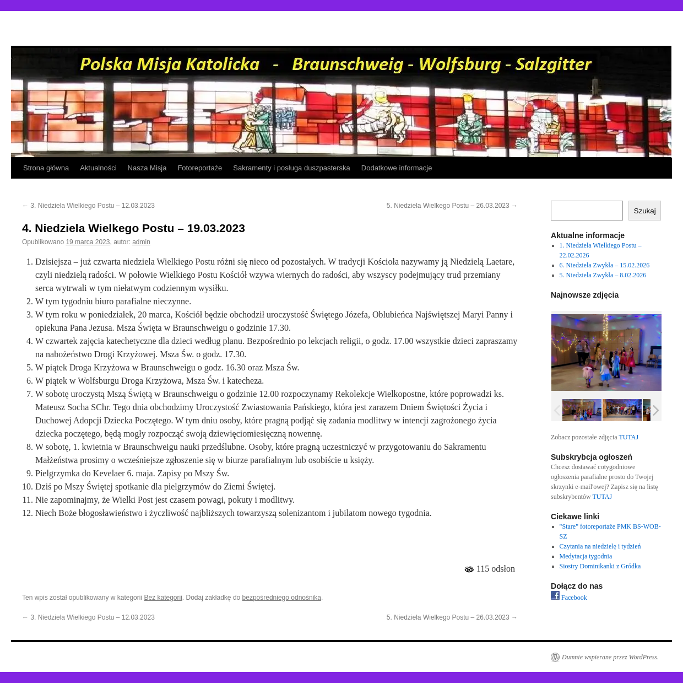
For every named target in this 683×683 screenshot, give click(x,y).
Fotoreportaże (199, 168)
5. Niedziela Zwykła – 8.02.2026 (603, 275)
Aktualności (98, 168)
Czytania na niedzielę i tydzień (600, 546)
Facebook (569, 597)
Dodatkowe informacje (396, 168)
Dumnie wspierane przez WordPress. (610, 657)
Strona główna (46, 168)
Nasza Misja (147, 168)
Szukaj (645, 211)
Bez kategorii (163, 597)
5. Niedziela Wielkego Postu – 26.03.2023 (452, 205)
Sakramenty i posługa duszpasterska (291, 168)
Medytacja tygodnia (586, 556)
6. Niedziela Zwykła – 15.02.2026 (605, 265)
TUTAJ (628, 437)
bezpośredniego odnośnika (281, 597)
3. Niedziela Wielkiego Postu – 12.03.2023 (88, 205)
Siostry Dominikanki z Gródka (600, 566)
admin (141, 242)
